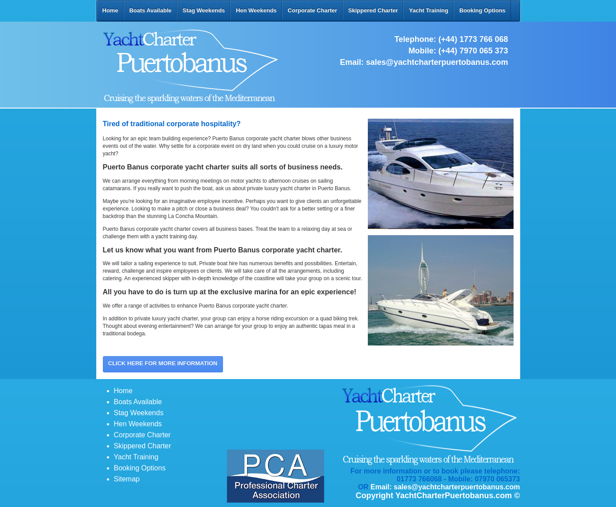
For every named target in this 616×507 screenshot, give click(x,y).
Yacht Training (428, 10)
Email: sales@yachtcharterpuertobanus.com (445, 487)
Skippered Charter (373, 10)
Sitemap (127, 479)
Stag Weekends (203, 10)
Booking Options (482, 10)
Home (110, 10)
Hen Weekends (256, 10)
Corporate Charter (312, 10)
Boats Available (150, 10)
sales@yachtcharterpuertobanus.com (437, 62)
